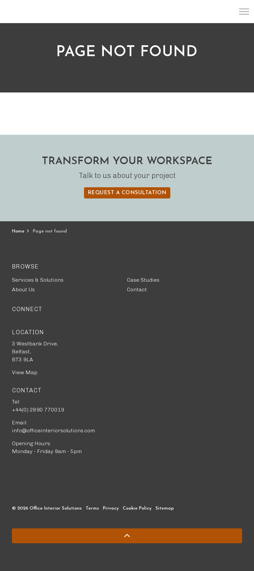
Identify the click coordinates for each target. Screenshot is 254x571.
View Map (24, 372)
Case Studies (143, 280)
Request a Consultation (127, 193)
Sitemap (164, 508)
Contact (137, 289)
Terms (92, 508)
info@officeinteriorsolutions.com (53, 430)
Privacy (111, 508)
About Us (23, 289)
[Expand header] (244, 11)
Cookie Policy (137, 508)
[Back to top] (127, 535)
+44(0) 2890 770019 (38, 410)
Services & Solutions (38, 280)
